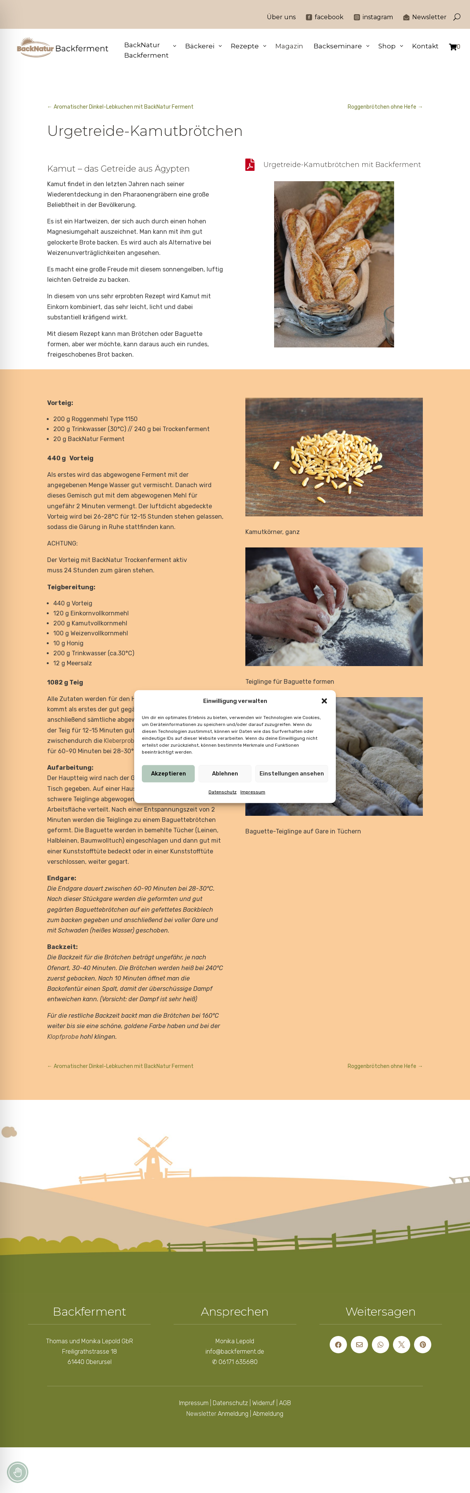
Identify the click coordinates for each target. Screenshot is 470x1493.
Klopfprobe (63, 1036)
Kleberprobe (121, 740)
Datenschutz (223, 792)
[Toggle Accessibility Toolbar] (18, 1472)
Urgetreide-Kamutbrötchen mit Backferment (342, 164)
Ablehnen (225, 773)
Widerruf (263, 1403)
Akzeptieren (168, 773)
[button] (324, 701)
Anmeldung (233, 1413)
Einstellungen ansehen (292, 773)
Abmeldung (268, 1413)
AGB (285, 1403)
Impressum (252, 792)
